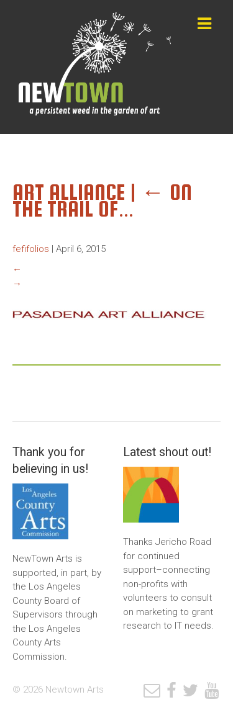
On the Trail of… (102, 200)
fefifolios (30, 248)
